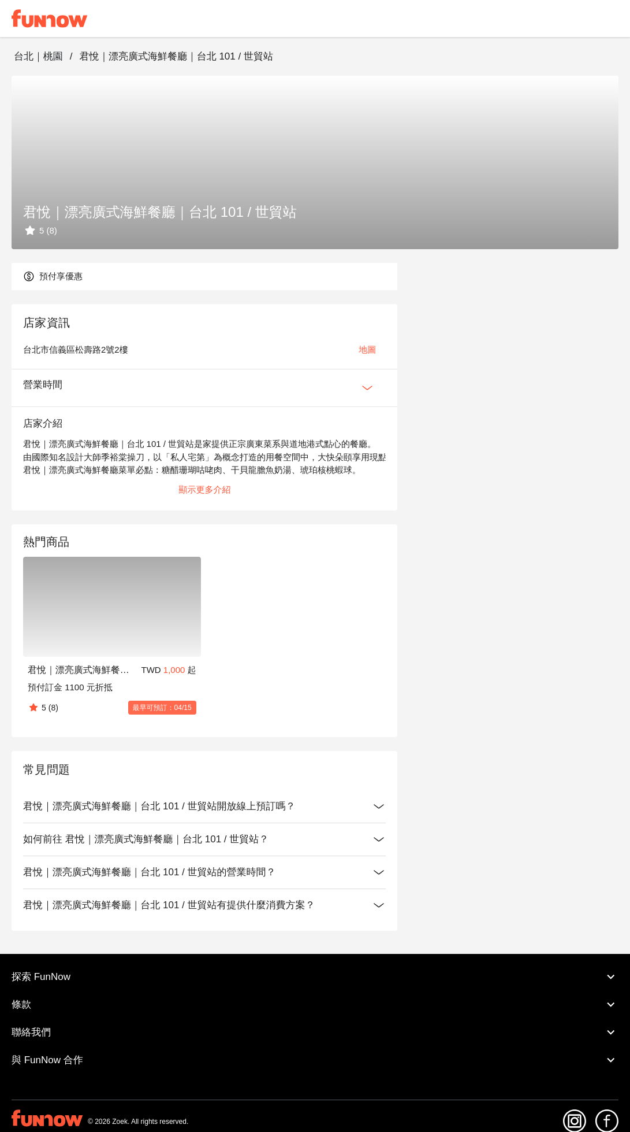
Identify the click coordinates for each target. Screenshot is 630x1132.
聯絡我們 (315, 1032)
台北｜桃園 (38, 56)
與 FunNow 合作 (315, 1060)
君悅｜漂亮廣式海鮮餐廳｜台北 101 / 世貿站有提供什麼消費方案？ (204, 905)
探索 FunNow (315, 977)
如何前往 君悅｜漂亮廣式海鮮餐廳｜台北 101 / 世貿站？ (204, 839)
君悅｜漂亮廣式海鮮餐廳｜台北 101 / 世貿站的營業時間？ (204, 872)
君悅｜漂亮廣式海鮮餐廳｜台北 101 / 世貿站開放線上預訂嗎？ (204, 806)
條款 (315, 1005)
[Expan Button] (367, 388)
